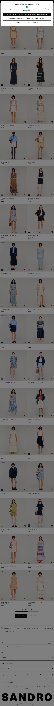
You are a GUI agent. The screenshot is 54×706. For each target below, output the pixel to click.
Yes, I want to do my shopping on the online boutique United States (27, 14)
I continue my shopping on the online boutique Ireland (27, 18)
